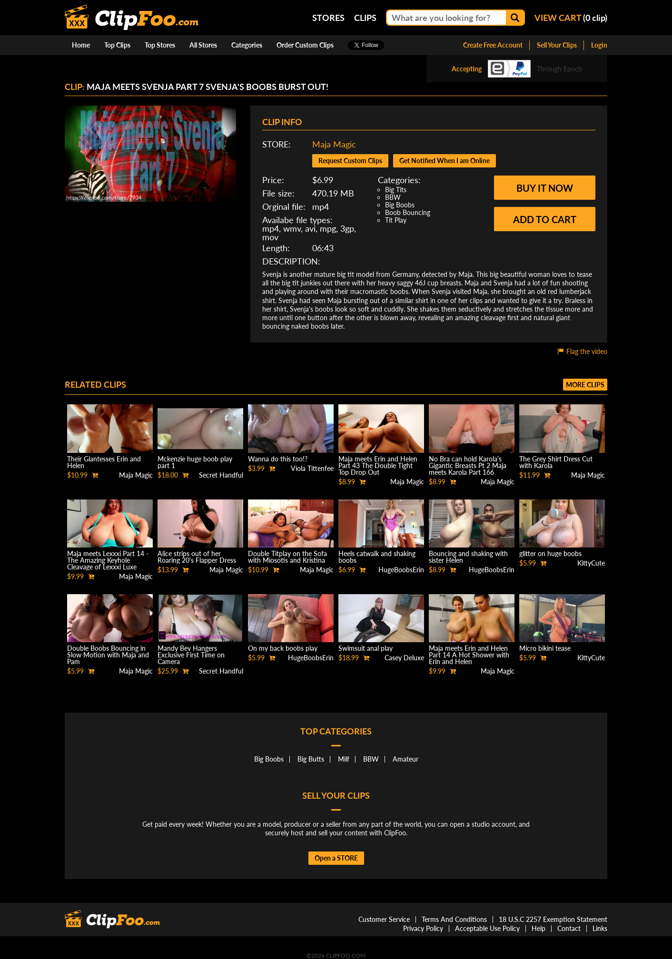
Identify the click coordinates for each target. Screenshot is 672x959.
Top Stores (160, 45)
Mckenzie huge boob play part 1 (195, 462)
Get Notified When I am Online (444, 161)
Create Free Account (493, 45)
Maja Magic (334, 144)
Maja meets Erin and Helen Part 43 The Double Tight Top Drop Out (377, 465)
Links (600, 928)
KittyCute (591, 563)
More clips (585, 385)
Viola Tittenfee (312, 468)
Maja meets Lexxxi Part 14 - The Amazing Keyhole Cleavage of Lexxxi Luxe (107, 560)
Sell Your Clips (557, 45)
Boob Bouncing (407, 212)
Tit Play (395, 220)
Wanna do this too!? (277, 459)
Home (81, 45)
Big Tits (395, 190)
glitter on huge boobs (550, 553)
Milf (343, 759)
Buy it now (544, 188)
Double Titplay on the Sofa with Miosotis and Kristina (287, 556)
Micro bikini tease (545, 648)
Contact (569, 928)
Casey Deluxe (404, 658)
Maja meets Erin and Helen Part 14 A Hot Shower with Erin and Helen (469, 654)
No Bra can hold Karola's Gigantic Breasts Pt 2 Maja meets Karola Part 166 (467, 465)
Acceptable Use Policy (487, 928)
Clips (365, 17)
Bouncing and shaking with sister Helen (468, 556)
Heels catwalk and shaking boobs (376, 556)
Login (599, 45)
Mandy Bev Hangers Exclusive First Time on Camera (191, 654)
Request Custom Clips (350, 161)
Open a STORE (336, 858)
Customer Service (384, 919)
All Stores (203, 45)
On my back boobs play (282, 648)
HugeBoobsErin (401, 570)
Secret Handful (221, 475)
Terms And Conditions (454, 919)
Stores (328, 17)
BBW (393, 197)
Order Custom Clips (305, 45)
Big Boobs (400, 205)
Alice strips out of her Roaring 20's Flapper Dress (197, 556)
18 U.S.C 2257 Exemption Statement (553, 919)
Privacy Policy (423, 928)
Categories (246, 45)
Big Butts (310, 759)
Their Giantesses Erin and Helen (104, 462)
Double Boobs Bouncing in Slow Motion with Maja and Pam (108, 654)
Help (538, 928)
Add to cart (544, 219)
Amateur (405, 759)
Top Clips (117, 45)
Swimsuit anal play (365, 648)
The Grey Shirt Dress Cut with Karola (556, 462)
